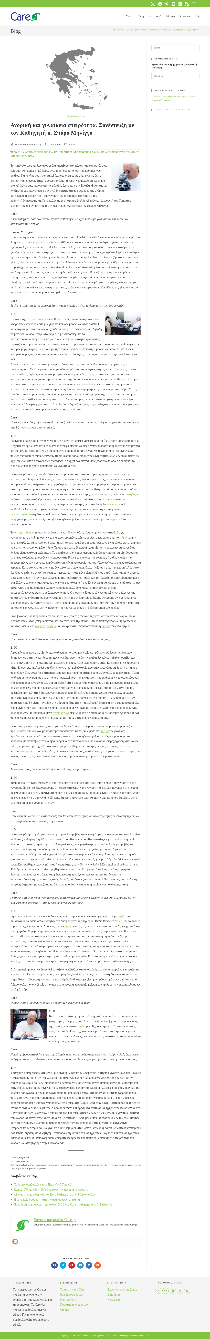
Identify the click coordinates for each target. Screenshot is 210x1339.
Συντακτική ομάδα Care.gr (28, 144)
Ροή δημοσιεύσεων (71, 1294)
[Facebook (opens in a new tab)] (160, 4)
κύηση (56, 287)
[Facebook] (165, 1291)
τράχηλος (132, 152)
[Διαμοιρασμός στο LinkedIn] (80, 1265)
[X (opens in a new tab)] (153, 4)
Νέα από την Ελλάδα (86, 152)
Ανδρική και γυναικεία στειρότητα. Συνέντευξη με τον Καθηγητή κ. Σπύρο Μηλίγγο (163, 29)
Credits (64, 1309)
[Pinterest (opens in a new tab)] (167, 4)
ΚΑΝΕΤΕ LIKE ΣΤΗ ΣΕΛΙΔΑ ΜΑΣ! (172, 109)
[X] (158, 1291)
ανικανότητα (127, 751)
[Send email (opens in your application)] (193, 4)
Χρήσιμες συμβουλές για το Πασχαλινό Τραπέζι (42, 1184)
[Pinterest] (180, 1291)
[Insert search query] (175, 48)
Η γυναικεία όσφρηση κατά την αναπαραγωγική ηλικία (47, 1199)
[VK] (187, 1291)
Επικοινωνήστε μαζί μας (122, 1289)
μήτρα (68, 152)
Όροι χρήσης (68, 1299)
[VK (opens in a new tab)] (173, 4)
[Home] (114, 29)
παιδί (104, 152)
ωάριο (114, 504)
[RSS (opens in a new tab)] (187, 4)
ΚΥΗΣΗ (58, 152)
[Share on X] (63, 1265)
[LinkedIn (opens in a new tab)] (180, 4)
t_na (21, 152)
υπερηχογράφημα (22, 156)
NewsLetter (114, 1299)
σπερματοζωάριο (20, 514)
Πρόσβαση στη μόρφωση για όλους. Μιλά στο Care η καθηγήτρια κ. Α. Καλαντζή (63, 1204)
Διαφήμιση (114, 1294)
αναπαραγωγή (34, 152)
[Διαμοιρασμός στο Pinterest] (71, 1265)
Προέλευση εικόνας (75, 116)
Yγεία (72, 144)
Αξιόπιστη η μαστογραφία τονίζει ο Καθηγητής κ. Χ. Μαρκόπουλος (54, 1194)
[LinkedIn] (173, 1291)
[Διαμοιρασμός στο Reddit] (97, 1265)
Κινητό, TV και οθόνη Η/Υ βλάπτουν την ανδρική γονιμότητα (51, 1189)
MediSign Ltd (88, 1335)
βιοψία (48, 152)
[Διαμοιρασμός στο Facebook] (54, 1265)
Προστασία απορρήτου (74, 1304)
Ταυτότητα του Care (72, 1289)
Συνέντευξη (117, 152)
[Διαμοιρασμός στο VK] (89, 1265)
